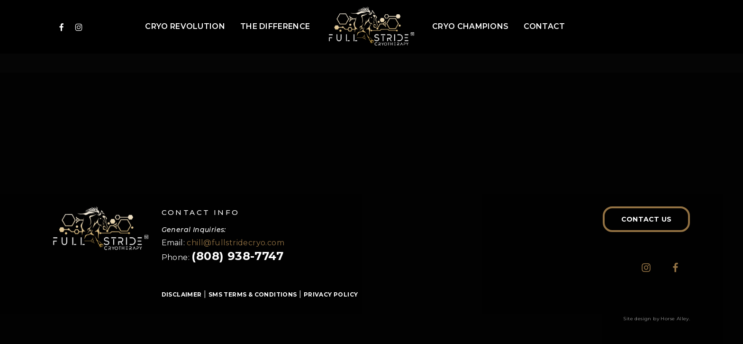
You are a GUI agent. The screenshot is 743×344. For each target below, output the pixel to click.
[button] (646, 219)
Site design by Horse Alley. (656, 319)
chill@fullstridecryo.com (235, 242)
